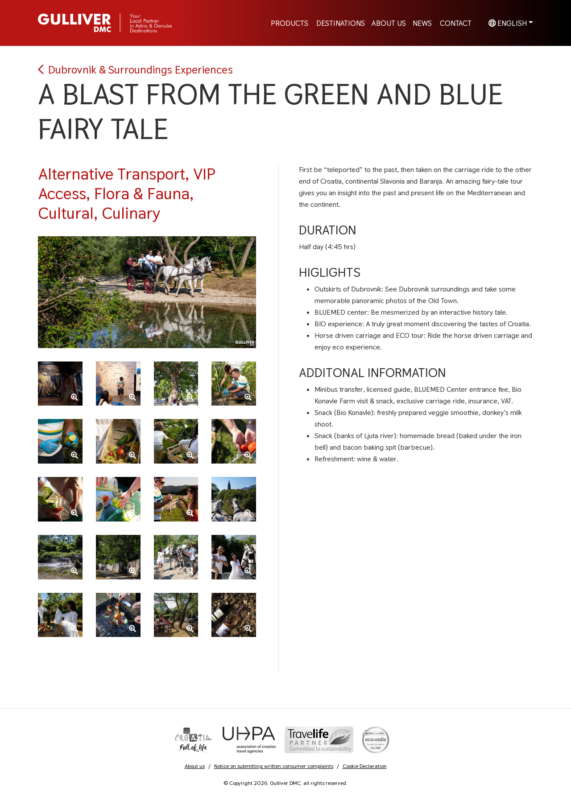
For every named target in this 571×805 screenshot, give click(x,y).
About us (195, 766)
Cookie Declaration (365, 766)
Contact (456, 23)
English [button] (507, 23)
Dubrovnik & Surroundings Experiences (135, 69)
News (422, 23)
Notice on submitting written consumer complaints (273, 766)
